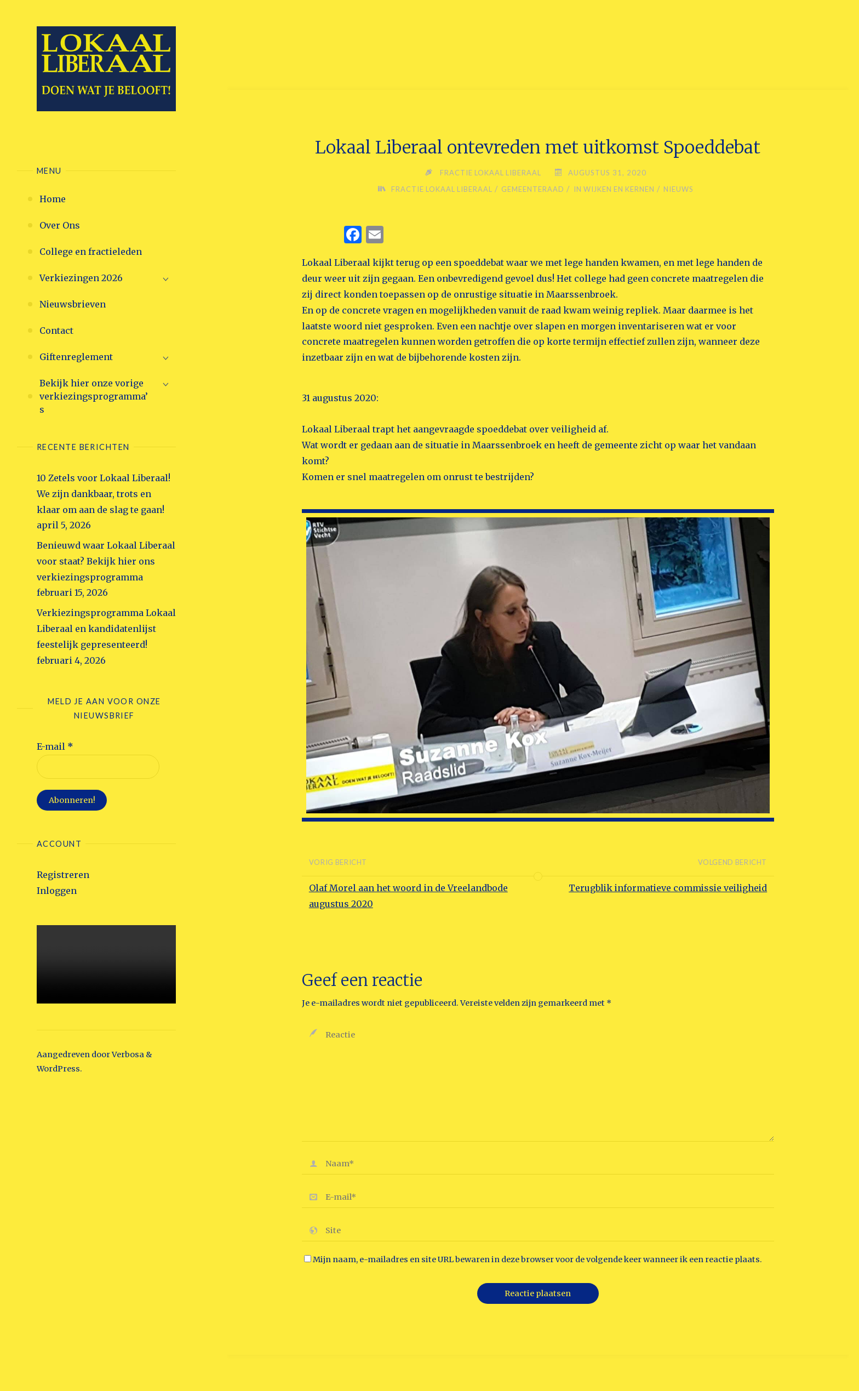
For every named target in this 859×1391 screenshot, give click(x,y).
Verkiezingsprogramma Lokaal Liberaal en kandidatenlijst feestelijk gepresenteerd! (106, 628)
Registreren (63, 874)
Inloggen (57, 890)
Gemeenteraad (532, 189)
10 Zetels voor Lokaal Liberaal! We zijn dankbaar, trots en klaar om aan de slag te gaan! (103, 493)
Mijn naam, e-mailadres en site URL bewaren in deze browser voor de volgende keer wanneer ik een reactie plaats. (533, 1261)
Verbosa (127, 1054)
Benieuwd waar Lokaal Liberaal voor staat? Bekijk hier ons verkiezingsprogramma (106, 561)
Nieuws (681, 189)
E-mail (55, 746)
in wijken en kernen (614, 189)
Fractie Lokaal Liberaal (440, 189)
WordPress (58, 1069)
